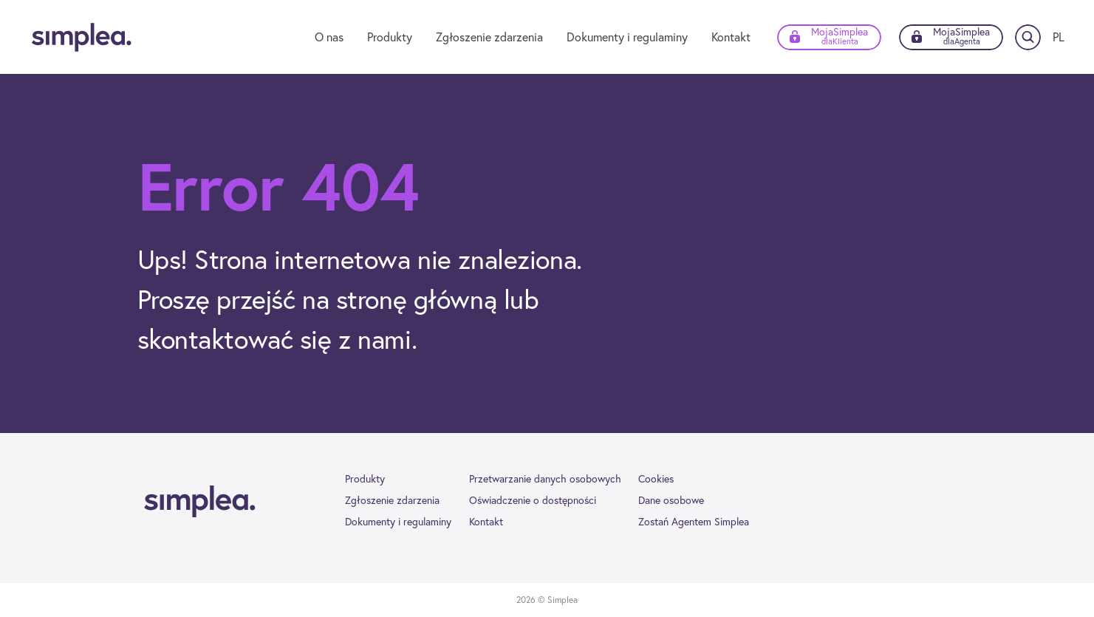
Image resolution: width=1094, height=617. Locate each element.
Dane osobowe (671, 500)
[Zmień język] (1058, 37)
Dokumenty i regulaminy (627, 37)
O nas (329, 37)
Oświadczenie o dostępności (532, 500)
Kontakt (731, 37)
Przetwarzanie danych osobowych (545, 478)
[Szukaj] (1028, 37)
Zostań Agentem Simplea (693, 521)
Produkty (389, 37)
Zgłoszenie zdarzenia (489, 37)
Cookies (656, 478)
